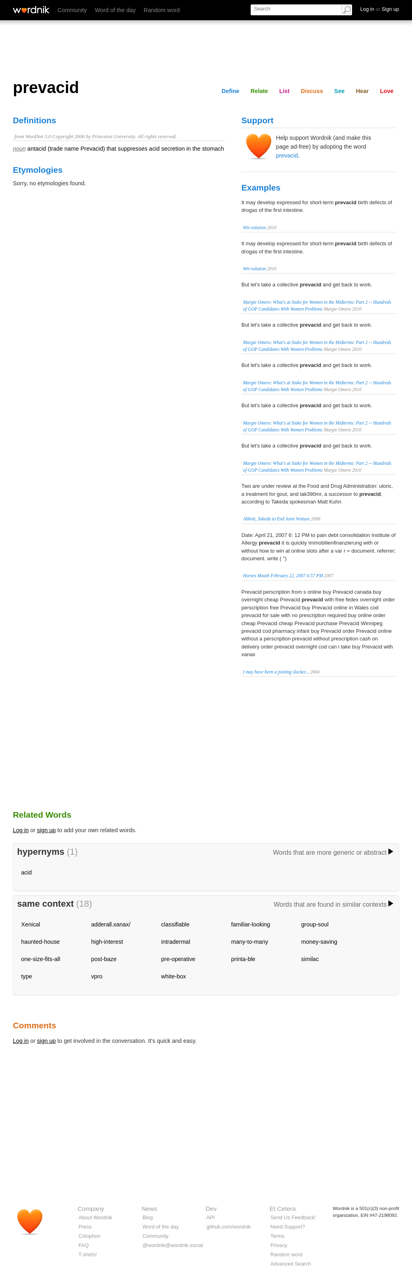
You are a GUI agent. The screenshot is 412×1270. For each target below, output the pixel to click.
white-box (173, 976)
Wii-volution (254, 227)
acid (26, 872)
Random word (162, 10)
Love (386, 91)
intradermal (175, 942)
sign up (46, 830)
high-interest (107, 942)
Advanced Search (290, 1264)
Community (72, 10)
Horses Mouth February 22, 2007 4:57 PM (283, 575)
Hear (362, 91)
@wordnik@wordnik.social (172, 1245)
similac (310, 959)
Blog (147, 1217)
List (284, 91)
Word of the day (115, 10)
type (26, 976)
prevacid (287, 155)
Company (91, 1208)
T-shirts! (87, 1254)
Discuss (312, 91)
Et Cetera (283, 1208)
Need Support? (287, 1227)
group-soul (315, 924)
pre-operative (178, 959)
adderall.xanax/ (111, 924)
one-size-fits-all (40, 959)
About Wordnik (95, 1217)
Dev (211, 1208)
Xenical (30, 924)
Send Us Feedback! (292, 1217)
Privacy (278, 1245)
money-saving (319, 942)
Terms (277, 1236)
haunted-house (40, 942)
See (339, 91)
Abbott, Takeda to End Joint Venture (276, 518)
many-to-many (249, 942)
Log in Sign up (379, 9)
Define (230, 91)
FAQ (83, 1245)
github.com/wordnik (228, 1227)
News (149, 1208)
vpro (97, 976)
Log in (21, 830)
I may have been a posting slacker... (276, 671)
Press (85, 1227)
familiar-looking (250, 924)
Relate (259, 91)
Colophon (89, 1236)
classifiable (175, 924)
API (210, 1217)
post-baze (104, 959)
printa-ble (243, 959)
